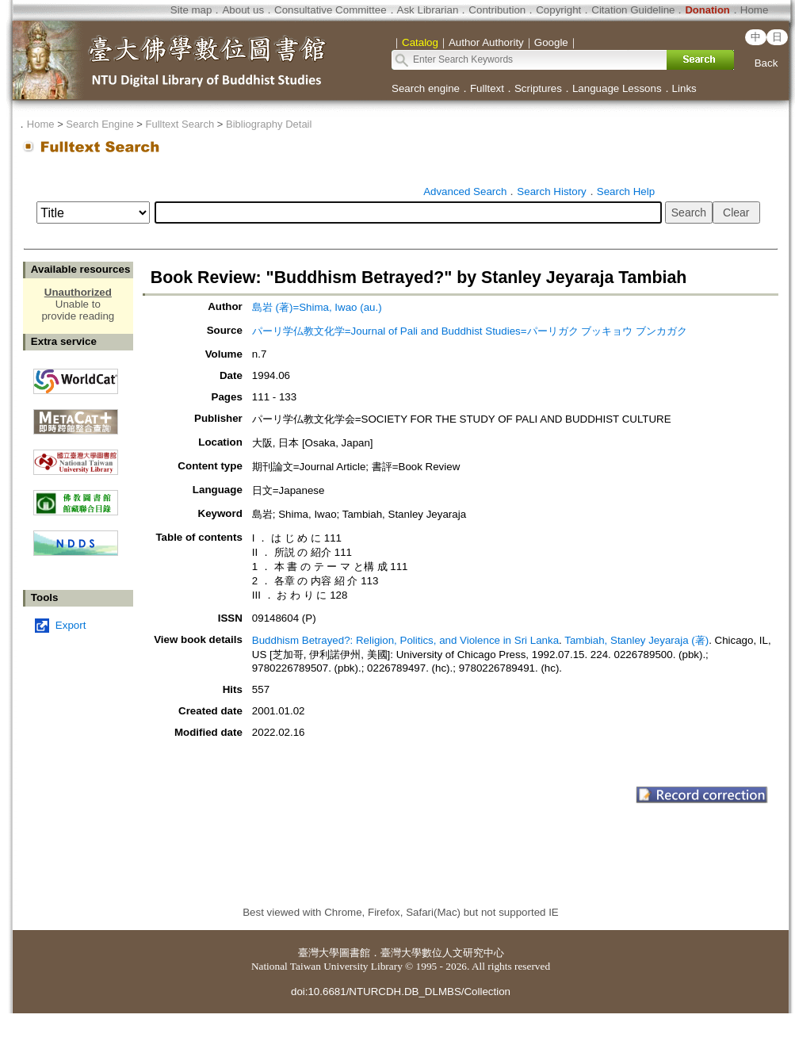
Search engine (426, 88)
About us (243, 10)
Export (70, 625)
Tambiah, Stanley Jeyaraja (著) (636, 640)
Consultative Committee (330, 10)
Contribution (497, 10)
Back (766, 63)
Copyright (558, 10)
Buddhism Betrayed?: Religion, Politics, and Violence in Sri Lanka (405, 640)
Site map (191, 10)
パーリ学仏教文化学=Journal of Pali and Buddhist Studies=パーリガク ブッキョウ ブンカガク (469, 331)
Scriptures (538, 88)
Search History (551, 191)
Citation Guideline (633, 10)
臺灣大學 (318, 953)
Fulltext (487, 88)
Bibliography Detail (269, 124)
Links (684, 88)
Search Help (626, 191)
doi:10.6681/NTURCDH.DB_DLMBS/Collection (400, 991)
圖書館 (354, 953)
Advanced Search (464, 191)
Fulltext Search (179, 124)
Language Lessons (617, 88)
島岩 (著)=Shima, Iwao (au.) (317, 307)
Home (754, 10)
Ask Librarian (428, 10)
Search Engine (99, 124)
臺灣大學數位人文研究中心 (442, 953)
